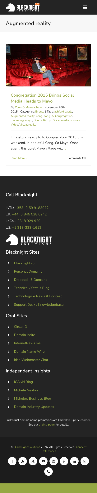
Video (14, 125)
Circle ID (20, 326)
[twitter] (33, 461)
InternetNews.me (27, 343)
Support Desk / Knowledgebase (39, 304)
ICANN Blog (23, 382)
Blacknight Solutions (27, 447)
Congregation (63, 116)
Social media (61, 120)
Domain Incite (24, 335)
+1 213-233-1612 (26, 227)
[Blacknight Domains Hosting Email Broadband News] (22, 4)
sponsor (75, 120)
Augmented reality (23, 116)
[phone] (48, 471)
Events (39, 111)
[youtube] (43, 461)
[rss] (22, 461)
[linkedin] (74, 461)
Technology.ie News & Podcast (38, 296)
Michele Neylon (26, 390)
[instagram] (53, 461)
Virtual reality (27, 125)
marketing (17, 120)
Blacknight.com (25, 263)
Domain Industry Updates (34, 406)
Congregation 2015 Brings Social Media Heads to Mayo (42, 98)
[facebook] (12, 461)
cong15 (49, 116)
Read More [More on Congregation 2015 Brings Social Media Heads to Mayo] (18, 158)
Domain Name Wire (29, 351)
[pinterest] (64, 461)
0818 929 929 (28, 221)
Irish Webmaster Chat (31, 359)
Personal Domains (28, 271)
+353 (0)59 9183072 (32, 207)
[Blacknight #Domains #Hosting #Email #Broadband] (29, 236)
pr (50, 120)
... (65, 148)
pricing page (47, 424)
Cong (39, 116)
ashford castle (63, 111)
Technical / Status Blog (31, 288)
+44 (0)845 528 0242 (29, 214)
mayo (28, 120)
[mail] (85, 461)
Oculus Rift (41, 120)
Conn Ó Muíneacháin (28, 107)
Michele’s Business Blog (32, 398)
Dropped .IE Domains (30, 279)
